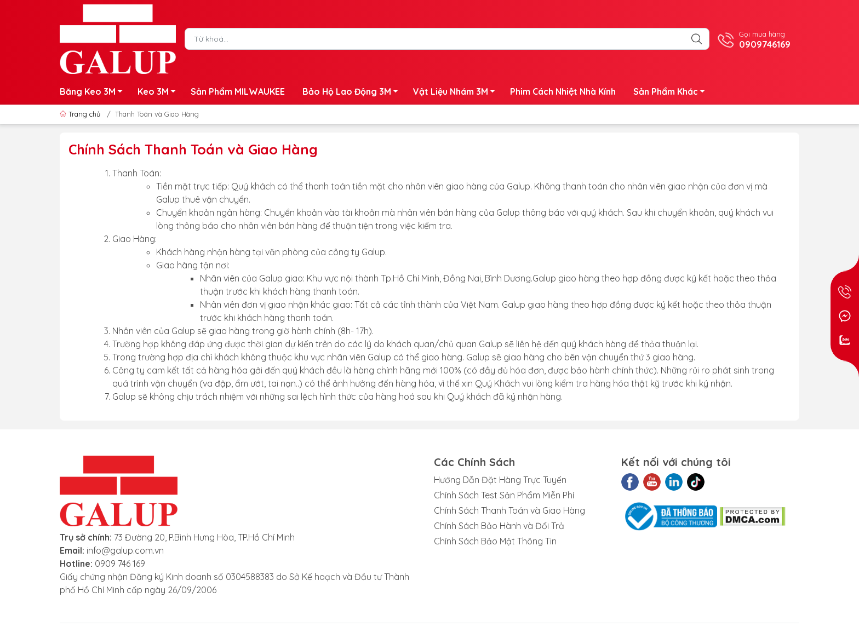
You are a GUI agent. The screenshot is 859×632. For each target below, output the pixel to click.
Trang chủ (81, 114)
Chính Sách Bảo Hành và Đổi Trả (499, 525)
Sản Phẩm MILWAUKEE (238, 91)
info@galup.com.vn (125, 550)
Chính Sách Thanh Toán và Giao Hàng (509, 510)
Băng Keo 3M (94, 93)
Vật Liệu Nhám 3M (457, 93)
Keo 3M (160, 93)
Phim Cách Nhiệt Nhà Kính (563, 91)
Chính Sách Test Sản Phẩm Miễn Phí (504, 495)
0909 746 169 (120, 563)
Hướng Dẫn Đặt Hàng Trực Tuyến (500, 479)
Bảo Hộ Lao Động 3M (353, 93)
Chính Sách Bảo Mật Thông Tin (495, 541)
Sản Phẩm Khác (672, 93)
